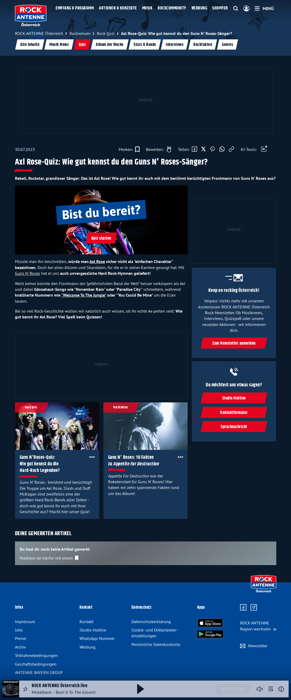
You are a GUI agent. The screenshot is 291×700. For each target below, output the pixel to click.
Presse (20, 638)
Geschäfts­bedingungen (35, 664)
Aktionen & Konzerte (118, 8)
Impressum (25, 621)
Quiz (82, 44)
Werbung (199, 8)
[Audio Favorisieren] (25, 689)
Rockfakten (202, 44)
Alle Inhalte (29, 44)
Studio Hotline (234, 398)
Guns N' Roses (27, 273)
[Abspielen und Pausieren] (140, 688)
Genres (227, 44)
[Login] (246, 9)
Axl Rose (97, 261)
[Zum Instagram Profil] (253, 607)
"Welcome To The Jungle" (83, 295)
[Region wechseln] (258, 626)
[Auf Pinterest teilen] (212, 149)
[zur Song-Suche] (271, 689)
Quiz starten (101, 238)
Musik (147, 8)
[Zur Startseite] (263, 591)
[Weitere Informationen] (281, 689)
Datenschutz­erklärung (151, 621)
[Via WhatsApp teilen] (222, 149)
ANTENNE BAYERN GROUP (39, 672)
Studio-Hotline (93, 630)
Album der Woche (110, 44)
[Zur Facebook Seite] (243, 607)
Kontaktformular (234, 412)
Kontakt (86, 621)
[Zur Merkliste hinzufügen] (129, 149)
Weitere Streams (233, 689)
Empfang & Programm (75, 8)
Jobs (19, 630)
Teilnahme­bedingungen (36, 655)
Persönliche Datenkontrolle (155, 644)
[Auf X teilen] (203, 149)
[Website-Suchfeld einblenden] (236, 8)
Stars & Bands (144, 44)
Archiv (20, 647)
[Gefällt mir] (157, 149)
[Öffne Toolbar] (264, 149)
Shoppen (220, 8)
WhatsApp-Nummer (97, 638)
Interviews (174, 44)
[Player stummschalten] (259, 689)
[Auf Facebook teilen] (194, 149)
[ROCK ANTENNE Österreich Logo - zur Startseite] (30, 15)
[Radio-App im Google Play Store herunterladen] (210, 634)
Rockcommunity (172, 8)
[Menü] (264, 8)
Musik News (59, 44)
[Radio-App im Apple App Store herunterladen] (210, 623)
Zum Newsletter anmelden (234, 343)
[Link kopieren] (231, 149)
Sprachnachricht (234, 427)
